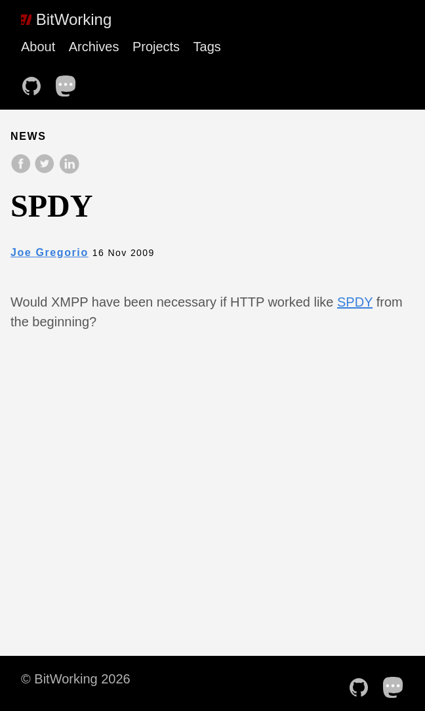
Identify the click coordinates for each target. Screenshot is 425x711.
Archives (94, 46)
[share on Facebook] (22, 170)
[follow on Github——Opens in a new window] (35, 82)
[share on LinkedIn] (68, 170)
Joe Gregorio (49, 252)
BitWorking (66, 19)
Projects (156, 46)
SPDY (355, 302)
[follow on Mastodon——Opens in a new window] (70, 82)
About (38, 46)
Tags (207, 46)
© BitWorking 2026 (76, 679)
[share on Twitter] (46, 170)
